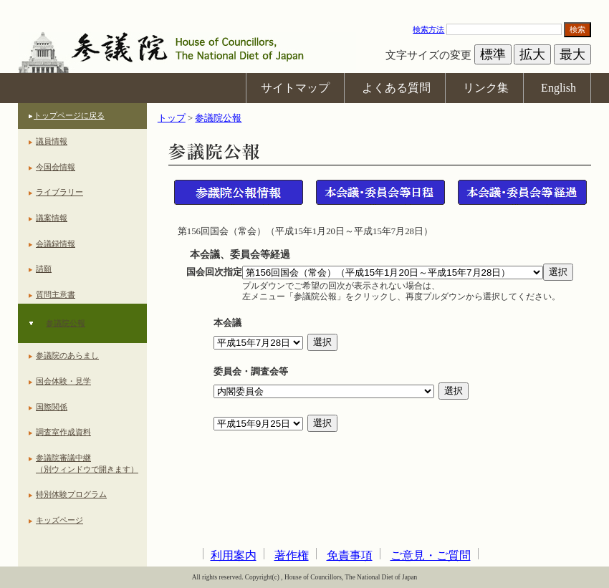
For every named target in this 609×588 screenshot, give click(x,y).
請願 (44, 268)
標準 (493, 54)
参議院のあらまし (67, 355)
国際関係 (51, 407)
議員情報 (51, 141)
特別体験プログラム (71, 494)
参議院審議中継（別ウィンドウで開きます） (87, 463)
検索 (577, 29)
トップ (172, 118)
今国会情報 (55, 167)
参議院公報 (65, 323)
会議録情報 (55, 243)
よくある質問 (396, 88)
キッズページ (59, 520)
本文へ (304, 7)
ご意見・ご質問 (430, 555)
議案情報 (51, 217)
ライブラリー (59, 192)
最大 (572, 54)
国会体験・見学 (63, 381)
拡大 (532, 54)
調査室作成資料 (63, 432)
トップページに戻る (69, 115)
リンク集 (486, 88)
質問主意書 (55, 294)
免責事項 (350, 555)
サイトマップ (295, 88)
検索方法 (428, 29)
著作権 (291, 555)
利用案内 (233, 555)
